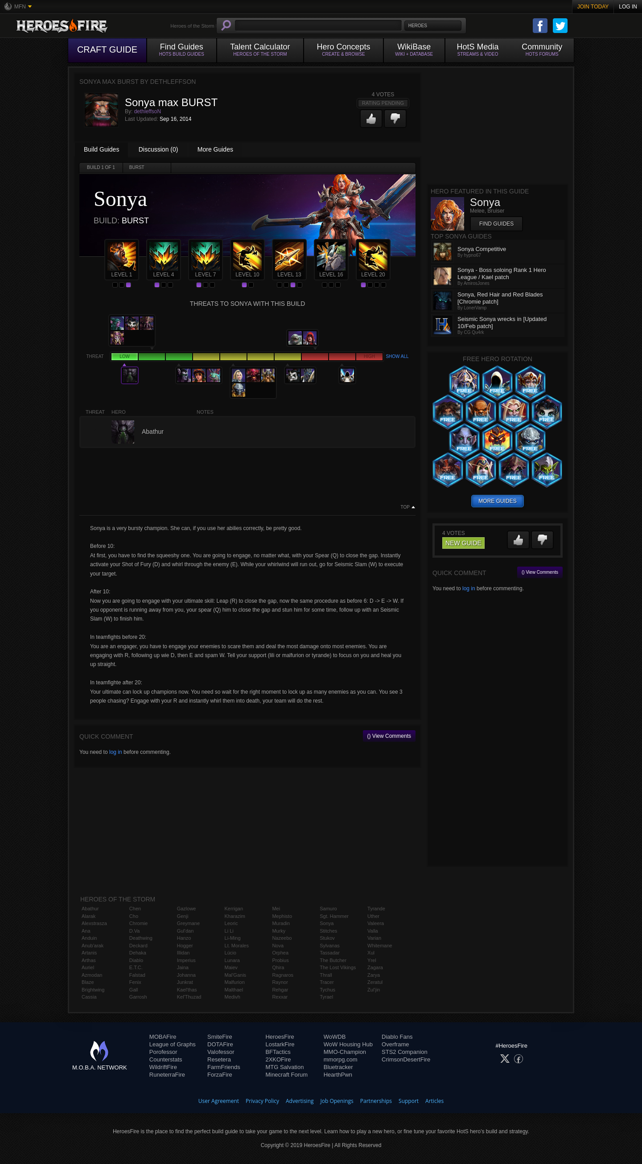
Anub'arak (92, 945)
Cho (133, 916)
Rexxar (280, 996)
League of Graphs (172, 1044)
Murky (278, 931)
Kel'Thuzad (189, 996)
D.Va (134, 931)
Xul (370, 952)
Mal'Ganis (236, 975)
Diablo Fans (397, 1036)
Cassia (89, 996)
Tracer (326, 982)
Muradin (281, 923)
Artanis (89, 952)
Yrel (371, 960)
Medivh (232, 996)
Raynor (280, 982)
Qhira (278, 967)
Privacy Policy (262, 1101)
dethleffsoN (147, 111)
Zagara (375, 967)
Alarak (88, 916)
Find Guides (496, 224)
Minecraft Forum (286, 1074)
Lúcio (230, 952)
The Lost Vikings (338, 967)
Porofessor (163, 1052)
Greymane (188, 923)
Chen (135, 908)
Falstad (137, 975)
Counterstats (165, 1059)
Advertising (300, 1101)
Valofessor (220, 1052)
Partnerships (376, 1101)
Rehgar (280, 989)
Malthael (234, 989)
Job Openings (337, 1101)
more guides (497, 501)
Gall (133, 989)
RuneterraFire (167, 1074)
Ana (86, 931)
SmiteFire (219, 1036)
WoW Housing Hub (348, 1044)
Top (405, 507)
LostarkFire (279, 1044)
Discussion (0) (158, 149)
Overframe (395, 1044)
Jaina (183, 967)
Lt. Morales (237, 945)
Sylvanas (330, 945)
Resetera (219, 1059)
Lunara (232, 960)
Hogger (185, 945)
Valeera (375, 923)
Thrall (326, 975)
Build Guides (101, 149)
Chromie (138, 923)
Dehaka (137, 952)
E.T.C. (136, 967)
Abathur (90, 908)
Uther (373, 916)
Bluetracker (338, 1067)
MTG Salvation (284, 1067)
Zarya (373, 975)
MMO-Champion (345, 1052)
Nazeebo (282, 938)
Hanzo (184, 938)
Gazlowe (186, 908)
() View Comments (389, 736)
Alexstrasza (94, 923)
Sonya (326, 923)
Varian (374, 938)
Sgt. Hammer (334, 916)
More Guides (215, 149)
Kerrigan (234, 908)
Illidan (183, 952)
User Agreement (218, 1101)
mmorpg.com (341, 1059)
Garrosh (138, 996)
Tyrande (376, 908)
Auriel (88, 967)
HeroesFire (279, 1036)
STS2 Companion (405, 1052)
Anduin (89, 938)
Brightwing (93, 989)
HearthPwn (338, 1074)
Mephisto (282, 916)
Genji (183, 916)
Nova (278, 945)
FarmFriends (223, 1067)
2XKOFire (278, 1059)
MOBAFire (163, 1036)
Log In (628, 7)
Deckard (138, 945)
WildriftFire (163, 1067)
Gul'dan (185, 931)
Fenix (135, 982)
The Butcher (333, 960)
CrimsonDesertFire (406, 1059)
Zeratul (375, 982)
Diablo (136, 960)
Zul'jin (373, 989)
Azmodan (92, 975)
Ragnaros (282, 975)
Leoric (231, 923)
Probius (280, 960)
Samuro (328, 908)
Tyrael (326, 996)
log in (115, 752)
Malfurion (235, 982)
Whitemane (379, 945)
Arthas (89, 960)
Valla (372, 931)
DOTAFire (220, 1044)
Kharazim (235, 916)
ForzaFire (219, 1074)
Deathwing (140, 938)
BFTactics (277, 1052)
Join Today (593, 7)
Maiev (231, 967)
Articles (434, 1101)
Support (409, 1101)
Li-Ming (233, 938)
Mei (276, 908)
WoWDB (335, 1036)
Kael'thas (187, 989)
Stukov (327, 938)
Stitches (328, 931)
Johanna (186, 975)
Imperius (186, 960)
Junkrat (185, 982)
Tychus (327, 989)
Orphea (280, 952)
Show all (397, 356)
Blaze (88, 982)
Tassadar (330, 952)
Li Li (229, 931)
